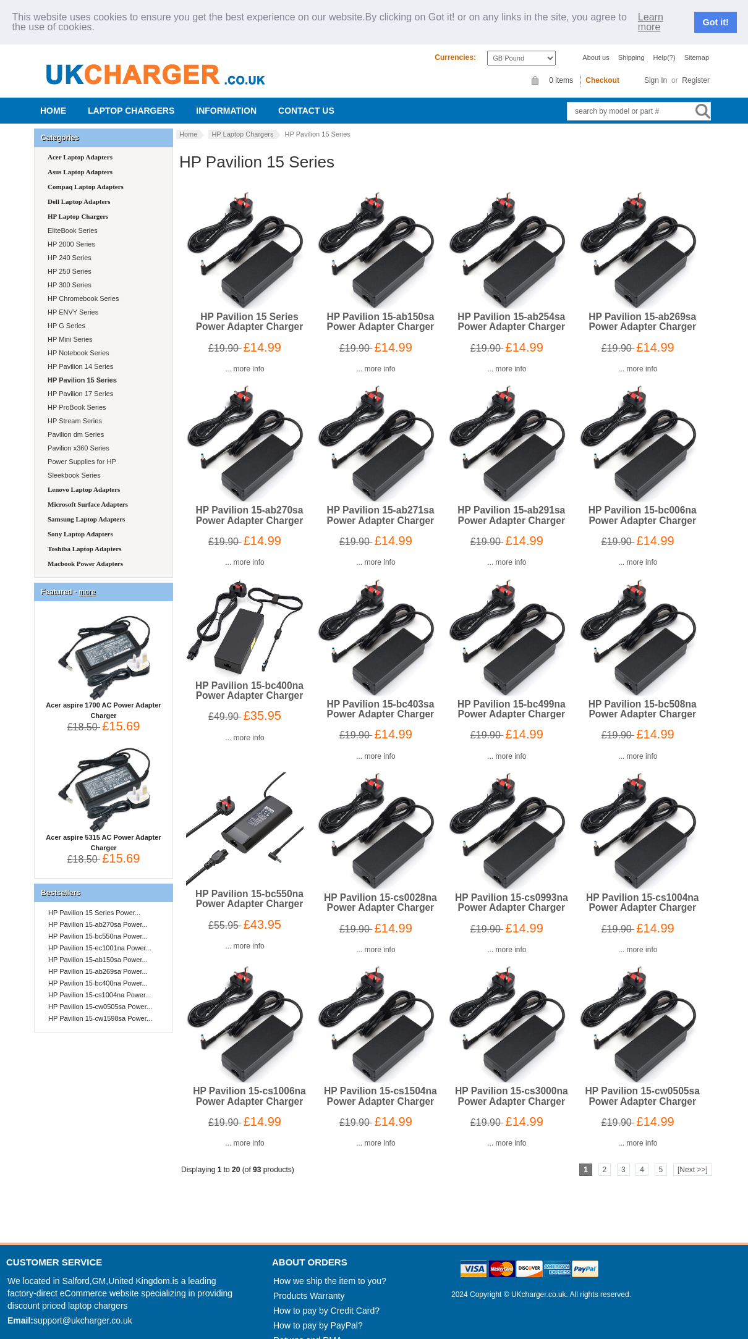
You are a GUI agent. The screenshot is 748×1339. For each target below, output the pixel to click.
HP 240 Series (68, 246)
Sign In (655, 68)
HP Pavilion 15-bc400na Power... (98, 972)
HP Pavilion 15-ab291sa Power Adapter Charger (511, 504)
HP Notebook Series (77, 341)
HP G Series (65, 314)
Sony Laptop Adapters (80, 522)
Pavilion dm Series (75, 423)
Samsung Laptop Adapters (86, 508)
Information (226, 99)
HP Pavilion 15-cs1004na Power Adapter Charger (642, 891)
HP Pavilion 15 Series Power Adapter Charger (250, 310)
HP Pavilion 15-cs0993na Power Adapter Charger (511, 891)
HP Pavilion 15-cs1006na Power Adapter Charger (249, 1085)
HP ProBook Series (76, 396)
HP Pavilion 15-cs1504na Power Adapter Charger (380, 1085)
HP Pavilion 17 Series (79, 382)
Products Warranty (308, 1285)
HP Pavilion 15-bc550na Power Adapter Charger (249, 887)
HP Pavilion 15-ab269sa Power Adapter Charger (642, 310)
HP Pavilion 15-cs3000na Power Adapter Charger (511, 1085)
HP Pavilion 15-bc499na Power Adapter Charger (511, 697)
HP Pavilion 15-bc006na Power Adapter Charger (643, 504)
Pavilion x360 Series (77, 437)
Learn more (650, 16)
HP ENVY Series (72, 301)
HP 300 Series (68, 273)
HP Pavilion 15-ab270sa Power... (98, 913)
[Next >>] (693, 1158)
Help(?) (664, 45)
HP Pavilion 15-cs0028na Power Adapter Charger (380, 891)
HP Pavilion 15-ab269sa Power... (98, 960)
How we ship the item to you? (329, 1270)
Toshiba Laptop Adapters (84, 537)
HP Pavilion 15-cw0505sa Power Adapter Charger (642, 1085)
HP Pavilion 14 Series (79, 355)
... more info (244, 357)
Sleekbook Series (73, 464)
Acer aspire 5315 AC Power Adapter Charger (103, 827)
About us (595, 45)
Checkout (602, 69)
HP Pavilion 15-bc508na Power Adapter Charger (643, 697)
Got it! (716, 17)
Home (53, 99)
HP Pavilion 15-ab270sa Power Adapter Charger (249, 504)
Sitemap (696, 45)
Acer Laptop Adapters (80, 146)
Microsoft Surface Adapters (88, 493)
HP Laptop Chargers (242, 123)
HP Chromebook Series (82, 287)
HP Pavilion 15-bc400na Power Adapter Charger (249, 679)
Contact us (306, 99)
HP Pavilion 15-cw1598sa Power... (100, 1007)
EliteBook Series (72, 219)
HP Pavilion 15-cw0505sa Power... (100, 995)
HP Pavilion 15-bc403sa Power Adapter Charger (380, 697)
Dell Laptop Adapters (79, 190)
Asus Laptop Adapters (80, 160)
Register (696, 68)
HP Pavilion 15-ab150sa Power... (98, 948)
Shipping (631, 45)
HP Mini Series (69, 328)
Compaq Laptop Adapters (86, 175)
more (87, 581)
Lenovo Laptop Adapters (84, 478)
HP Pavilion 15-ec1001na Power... (99, 936)
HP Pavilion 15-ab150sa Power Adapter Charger (380, 310)
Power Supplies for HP (81, 450)
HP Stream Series (74, 409)
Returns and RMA (307, 1329)
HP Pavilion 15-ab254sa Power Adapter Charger (511, 310)
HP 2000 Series (70, 233)
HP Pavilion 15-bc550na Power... (98, 925)
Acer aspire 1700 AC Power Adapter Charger (103, 695)
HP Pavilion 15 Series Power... (94, 901)
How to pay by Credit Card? (326, 1299)
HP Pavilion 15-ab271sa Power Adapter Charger (380, 504)
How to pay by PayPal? (318, 1314)
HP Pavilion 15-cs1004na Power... (99, 983)
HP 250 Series (68, 260)
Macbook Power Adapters (85, 552)
